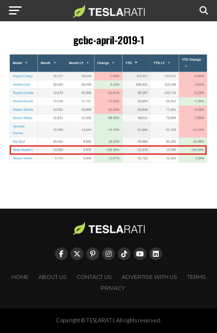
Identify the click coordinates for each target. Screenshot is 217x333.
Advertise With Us (149, 277)
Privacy (113, 288)
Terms (196, 277)
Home (20, 277)
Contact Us (94, 277)
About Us (52, 277)
